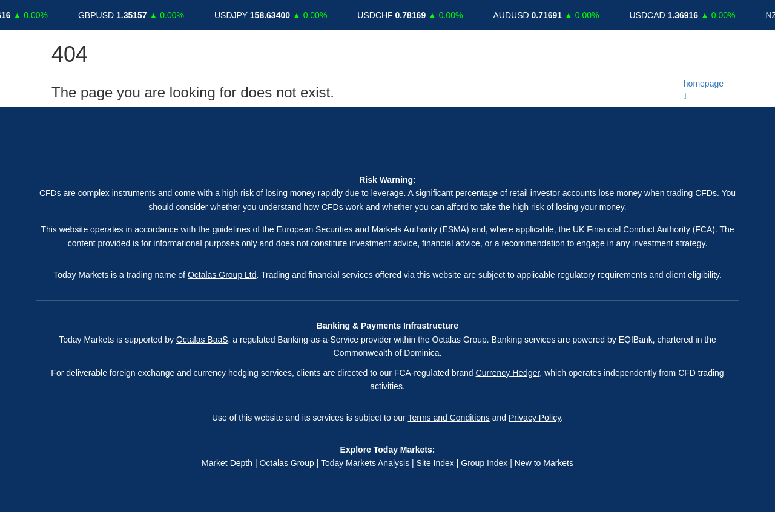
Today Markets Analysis (365, 463)
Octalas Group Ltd (222, 275)
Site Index (435, 463)
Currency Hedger (508, 373)
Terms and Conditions (448, 417)
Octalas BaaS (202, 339)
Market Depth (227, 463)
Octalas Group (286, 463)
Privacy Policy (535, 417)
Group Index (484, 463)
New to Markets (544, 463)
